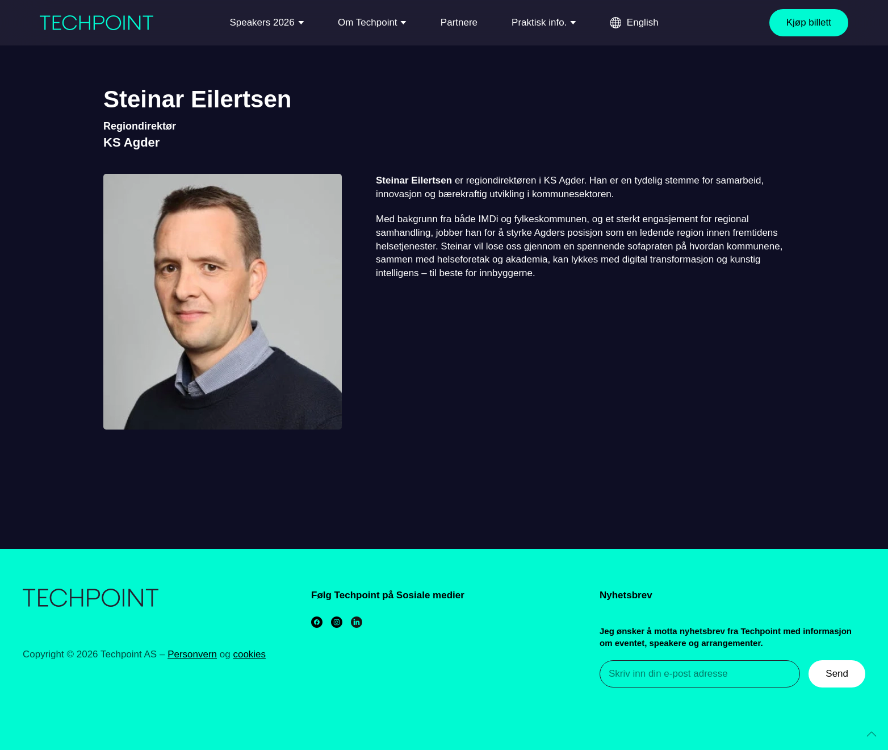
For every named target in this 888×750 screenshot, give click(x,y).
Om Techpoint (367, 22)
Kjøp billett (808, 22)
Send (837, 673)
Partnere (459, 22)
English (643, 22)
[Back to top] (871, 734)
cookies (249, 654)
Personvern (192, 654)
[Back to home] (96, 22)
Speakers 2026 (261, 22)
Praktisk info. (539, 22)
